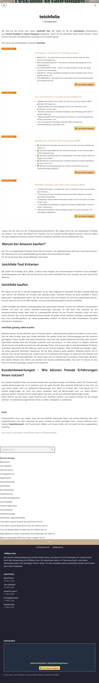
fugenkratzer (5, 478)
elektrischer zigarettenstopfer (12, 518)
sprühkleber (5, 486)
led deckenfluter (7, 490)
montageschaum (7, 474)
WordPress (26, 681)
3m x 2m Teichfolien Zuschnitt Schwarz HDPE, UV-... (59, 97)
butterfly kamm (6, 470)
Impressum (57, 547)
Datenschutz (42, 547)
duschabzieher (6, 510)
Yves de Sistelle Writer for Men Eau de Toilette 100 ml (23, 530)
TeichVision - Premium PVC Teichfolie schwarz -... (58, 53)
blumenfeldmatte (7, 482)
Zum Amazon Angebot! (86, 84)
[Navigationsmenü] (4, 5)
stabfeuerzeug (6, 494)
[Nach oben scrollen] (49, 542)
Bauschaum (5, 462)
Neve (4, 681)
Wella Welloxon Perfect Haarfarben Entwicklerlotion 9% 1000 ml (27, 534)
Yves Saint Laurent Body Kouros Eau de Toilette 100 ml (23, 526)
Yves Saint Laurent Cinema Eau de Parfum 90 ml (21, 522)
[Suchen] (95, 5)
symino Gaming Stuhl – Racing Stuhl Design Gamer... (49, 663)
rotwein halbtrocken (8, 506)
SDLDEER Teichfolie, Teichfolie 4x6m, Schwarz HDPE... (60, 185)
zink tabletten (6, 466)
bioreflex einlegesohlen (10, 498)
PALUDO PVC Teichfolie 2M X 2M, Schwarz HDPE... (58, 141)
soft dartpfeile (6, 502)
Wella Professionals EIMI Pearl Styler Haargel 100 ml (22, 538)
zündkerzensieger (7, 514)
